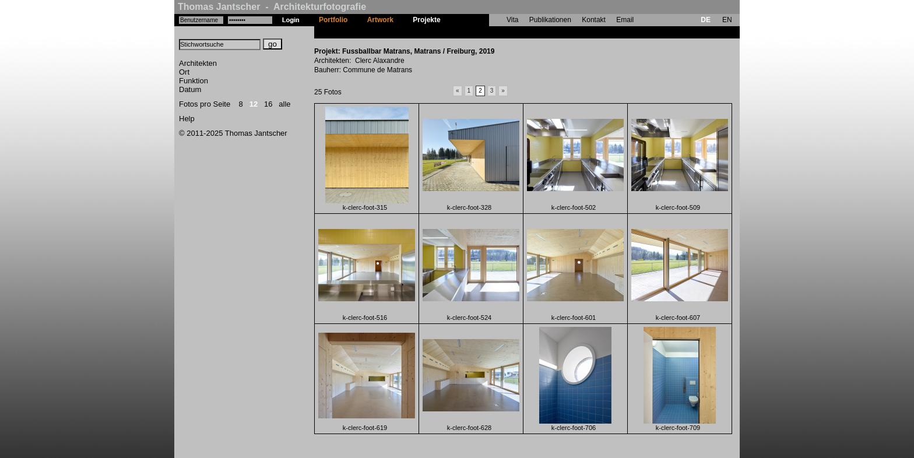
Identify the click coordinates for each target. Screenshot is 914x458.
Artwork (380, 20)
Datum (190, 89)
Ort (184, 72)
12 (253, 104)
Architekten (198, 63)
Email (625, 20)
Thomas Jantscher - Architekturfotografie (272, 7)
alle (284, 104)
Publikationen (550, 20)
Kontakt (594, 20)
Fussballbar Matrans (484, 32)
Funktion (193, 80)
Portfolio (333, 20)
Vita (512, 20)
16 (268, 104)
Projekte (426, 20)
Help (187, 118)
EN (727, 20)
